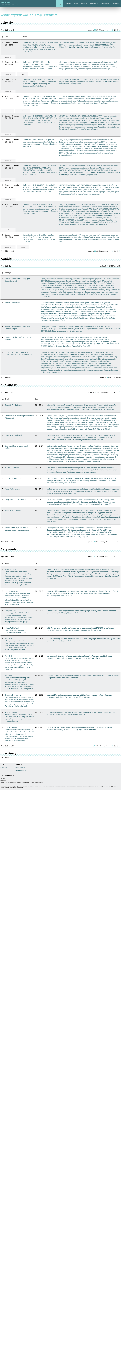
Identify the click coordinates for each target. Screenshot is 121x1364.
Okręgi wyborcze (20, 767)
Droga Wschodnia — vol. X (15, 500)
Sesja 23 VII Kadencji (13, 405)
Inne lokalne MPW (21, 770)
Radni (76, 3)
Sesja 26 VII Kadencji (13, 510)
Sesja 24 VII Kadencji (13, 435)
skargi (23, 247)
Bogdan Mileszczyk (13, 478)
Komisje (84, 3)
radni (22, 74)
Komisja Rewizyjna (12, 303)
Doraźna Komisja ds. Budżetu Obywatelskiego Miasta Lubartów (18, 353)
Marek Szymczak (12, 468)
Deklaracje (105, 3)
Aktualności (94, 3)
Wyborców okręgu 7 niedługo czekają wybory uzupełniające (17, 529)
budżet (7, 111)
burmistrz (8, 57)
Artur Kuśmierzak (12, 489)
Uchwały (68, 3)
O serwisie (115, 3)
